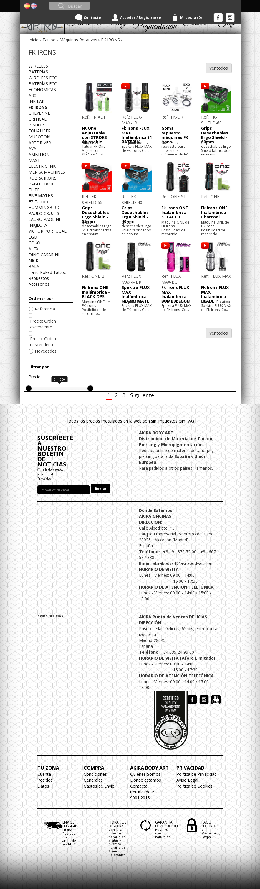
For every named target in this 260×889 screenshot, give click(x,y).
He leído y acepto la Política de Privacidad (50, 474)
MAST (34, 160)
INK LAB (37, 101)
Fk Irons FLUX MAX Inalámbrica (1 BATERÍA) (137, 134)
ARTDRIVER (40, 142)
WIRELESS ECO (43, 77)
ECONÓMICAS (42, 89)
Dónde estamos (145, 780)
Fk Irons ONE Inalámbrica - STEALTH (175, 212)
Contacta (139, 786)
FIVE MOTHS (41, 195)
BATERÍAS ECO (43, 83)
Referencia (45, 309)
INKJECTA (38, 225)
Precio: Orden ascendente (43, 324)
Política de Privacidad (196, 774)
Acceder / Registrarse (140, 17)
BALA (34, 266)
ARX (32, 95)
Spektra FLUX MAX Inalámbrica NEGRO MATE (136, 294)
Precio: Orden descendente (43, 341)
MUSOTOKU (40, 136)
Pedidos (45, 780)
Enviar (101, 488)
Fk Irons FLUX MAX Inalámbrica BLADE (215, 294)
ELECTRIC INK (42, 166)
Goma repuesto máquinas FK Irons (174, 134)
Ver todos (218, 68)
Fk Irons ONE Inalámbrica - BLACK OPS (96, 292)
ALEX (33, 249)
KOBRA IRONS (43, 178)
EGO (33, 237)
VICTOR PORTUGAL (48, 231)
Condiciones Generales (95, 777)
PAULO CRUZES (44, 213)
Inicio (34, 39)
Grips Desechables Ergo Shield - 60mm (214, 134)
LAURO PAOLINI (44, 219)
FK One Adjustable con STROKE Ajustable (94, 134)
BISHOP (36, 125)
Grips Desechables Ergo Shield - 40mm (135, 214)
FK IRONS (110, 39)
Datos (43, 786)
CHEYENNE (39, 113)
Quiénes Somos (145, 774)
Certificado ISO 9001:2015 (144, 795)
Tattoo (49, 39)
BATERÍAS (38, 72)
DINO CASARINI (44, 254)
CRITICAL (38, 119)
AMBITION (39, 154)
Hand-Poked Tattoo (48, 272)
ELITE (34, 190)
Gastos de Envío (99, 786)
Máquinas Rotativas (78, 39)
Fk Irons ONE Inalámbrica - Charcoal (215, 212)
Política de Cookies (194, 786)
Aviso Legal (187, 780)
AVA (32, 148)
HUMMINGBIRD (44, 207)
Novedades (46, 351)
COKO (34, 243)
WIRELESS (38, 66)
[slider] (29, 388)
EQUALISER (40, 131)
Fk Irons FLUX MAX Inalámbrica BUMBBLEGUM (176, 294)
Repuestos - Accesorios (40, 281)
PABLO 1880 (41, 184)
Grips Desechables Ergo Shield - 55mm (95, 214)
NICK (33, 260)
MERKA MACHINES (47, 172)
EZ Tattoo (38, 201)
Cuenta (44, 774)
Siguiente (142, 395)
